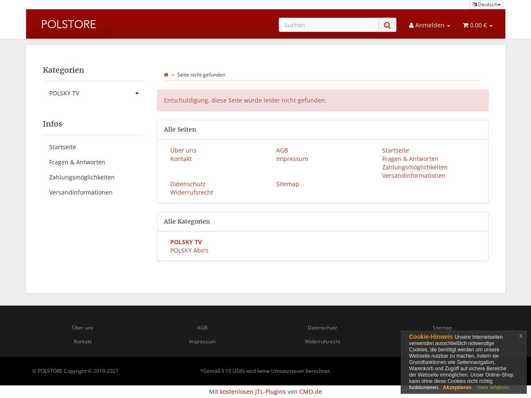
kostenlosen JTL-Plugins (253, 391)
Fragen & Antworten (410, 159)
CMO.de (310, 391)
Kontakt (181, 159)
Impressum (292, 159)
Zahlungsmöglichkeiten (415, 167)
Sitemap (287, 184)
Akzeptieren (457, 387)
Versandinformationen (414, 175)
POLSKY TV (97, 93)
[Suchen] (329, 25)
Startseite (395, 150)
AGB (282, 150)
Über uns (183, 150)
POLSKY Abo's (189, 250)
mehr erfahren (493, 387)
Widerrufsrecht (191, 192)
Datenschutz (188, 184)
